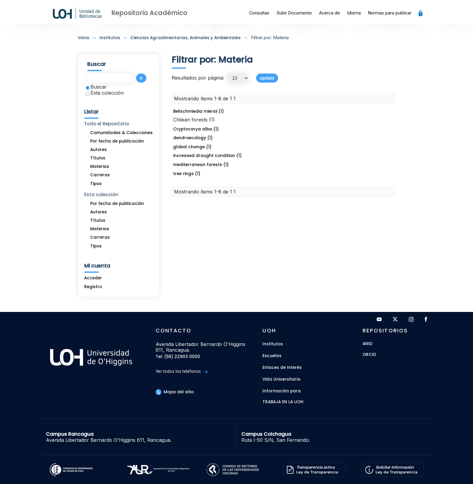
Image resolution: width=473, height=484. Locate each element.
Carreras (100, 175)
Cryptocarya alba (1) (196, 129)
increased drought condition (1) (207, 156)
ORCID (369, 354)
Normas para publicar (389, 12)
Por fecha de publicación (117, 141)
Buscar (96, 87)
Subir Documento (294, 12)
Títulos (97, 158)
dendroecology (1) (193, 138)
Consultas (259, 12)
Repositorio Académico (149, 12)
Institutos (110, 38)
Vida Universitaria (281, 379)
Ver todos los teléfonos (182, 371)
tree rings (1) (186, 174)
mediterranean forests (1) (201, 165)
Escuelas (271, 356)
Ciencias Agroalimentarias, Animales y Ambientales (185, 38)
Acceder (93, 278)
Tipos (96, 184)
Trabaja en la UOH (282, 402)
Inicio (83, 38)
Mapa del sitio (175, 392)
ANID (368, 344)
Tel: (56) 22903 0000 (178, 357)
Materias (99, 166)
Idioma (354, 12)
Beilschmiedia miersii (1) (198, 111)
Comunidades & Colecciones (121, 133)
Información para (281, 391)
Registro (93, 287)
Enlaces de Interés (282, 367)
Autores (98, 149)
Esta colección (105, 93)
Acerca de (329, 12)
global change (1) (192, 147)
